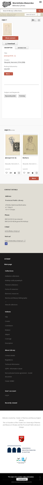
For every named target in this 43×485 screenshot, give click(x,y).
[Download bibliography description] (10, 172)
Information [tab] (22, 48)
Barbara (26, 158)
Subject (7, 334)
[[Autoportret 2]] (12, 145)
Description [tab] (8, 48)
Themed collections (11, 285)
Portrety (22, 96)
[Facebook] (6, 244)
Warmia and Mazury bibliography (16, 298)
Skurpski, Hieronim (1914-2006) (14, 62)
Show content (10, 38)
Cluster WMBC (9, 381)
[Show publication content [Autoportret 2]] (15, 172)
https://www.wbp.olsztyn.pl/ (15, 241)
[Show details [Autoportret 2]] (19, 172)
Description (9, 343)
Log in (7, 395)
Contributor (9, 326)
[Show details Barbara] (36, 172)
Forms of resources (11, 289)
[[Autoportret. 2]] (7, 29)
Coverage (8, 339)
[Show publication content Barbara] (32, 172)
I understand (22, 479)
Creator (7, 321)
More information (28, 477)
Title (6, 317)
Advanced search (30, 14)
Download (9, 43)
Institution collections (12, 276)
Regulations (9, 360)
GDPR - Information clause (13, 369)
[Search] (39, 11)
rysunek (7, 69)
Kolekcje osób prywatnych (13, 280)
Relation (7, 330)
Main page (8, 264)
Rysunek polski (10, 96)
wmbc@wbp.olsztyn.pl (12, 231)
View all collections (11, 305)
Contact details (10, 355)
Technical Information (12, 364)
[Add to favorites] (38, 20)
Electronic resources (11, 294)
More (34, 178)
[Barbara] (30, 145)
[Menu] (40, 2)
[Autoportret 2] (10, 158)
